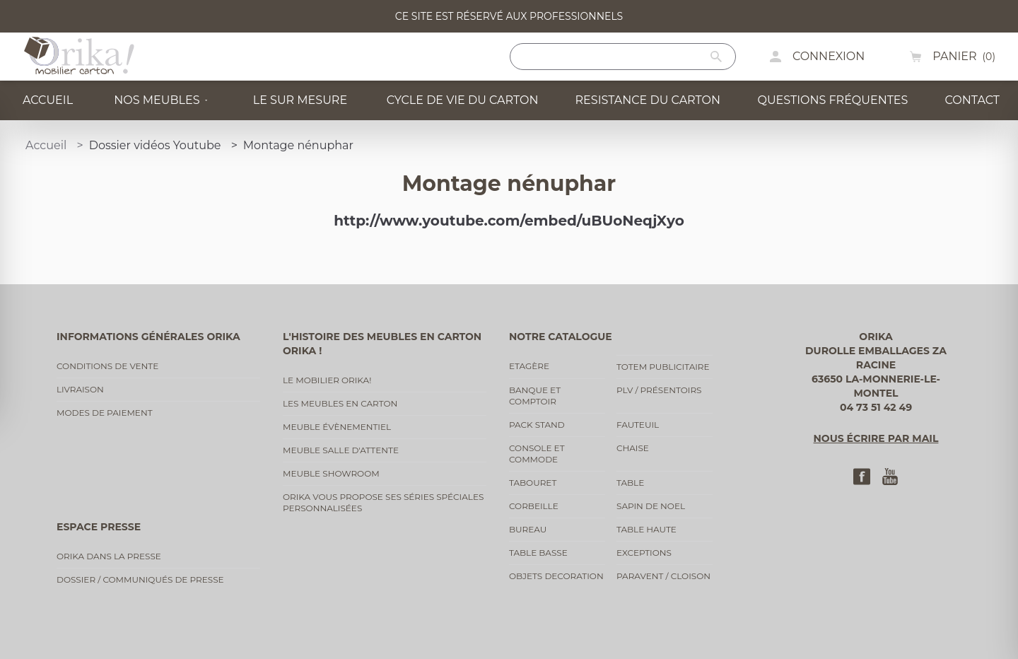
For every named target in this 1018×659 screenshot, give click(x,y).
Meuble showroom (331, 473)
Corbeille (533, 506)
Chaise (632, 448)
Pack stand (537, 424)
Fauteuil (637, 424)
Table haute (646, 529)
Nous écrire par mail (876, 438)
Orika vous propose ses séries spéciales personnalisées (383, 502)
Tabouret (532, 482)
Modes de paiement (105, 412)
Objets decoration (556, 576)
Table (630, 482)
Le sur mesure (297, 100)
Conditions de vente (107, 366)
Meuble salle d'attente (341, 450)
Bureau (527, 529)
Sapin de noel (650, 506)
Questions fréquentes (829, 100)
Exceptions (644, 552)
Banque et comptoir (535, 396)
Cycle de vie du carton (458, 100)
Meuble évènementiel (337, 426)
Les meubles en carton (340, 403)
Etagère (529, 366)
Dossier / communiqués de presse (140, 579)
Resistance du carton (644, 100)
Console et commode (537, 454)
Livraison (80, 389)
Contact (970, 100)
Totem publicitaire (663, 366)
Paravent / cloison (663, 576)
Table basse (538, 552)
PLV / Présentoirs (659, 390)
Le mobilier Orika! (327, 380)
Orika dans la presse (109, 556)
